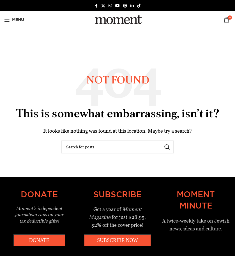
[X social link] (103, 6)
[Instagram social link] (110, 6)
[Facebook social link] (96, 6)
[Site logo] (117, 19)
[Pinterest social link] (125, 6)
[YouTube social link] (117, 6)
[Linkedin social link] (132, 6)
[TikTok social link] (138, 6)
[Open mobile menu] (14, 19)
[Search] (117, 147)
